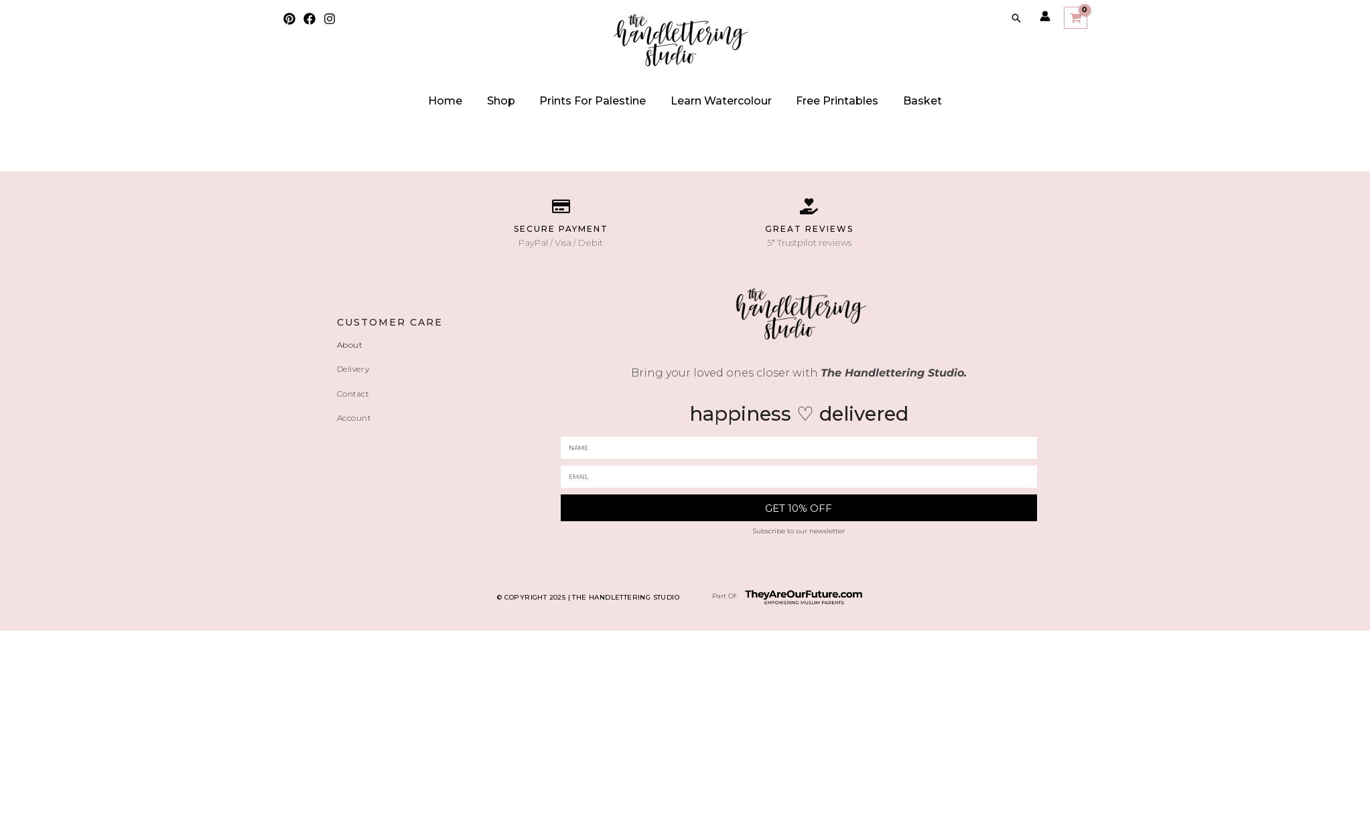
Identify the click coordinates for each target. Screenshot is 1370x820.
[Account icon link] (1045, 16)
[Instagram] (330, 19)
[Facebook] (309, 19)
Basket (895, 100)
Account (358, 416)
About (352, 344)
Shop (518, 100)
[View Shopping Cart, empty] (1075, 18)
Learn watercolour (715, 100)
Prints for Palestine (598, 100)
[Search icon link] (1016, 18)
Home (473, 100)
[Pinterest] (289, 19)
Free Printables (821, 100)
